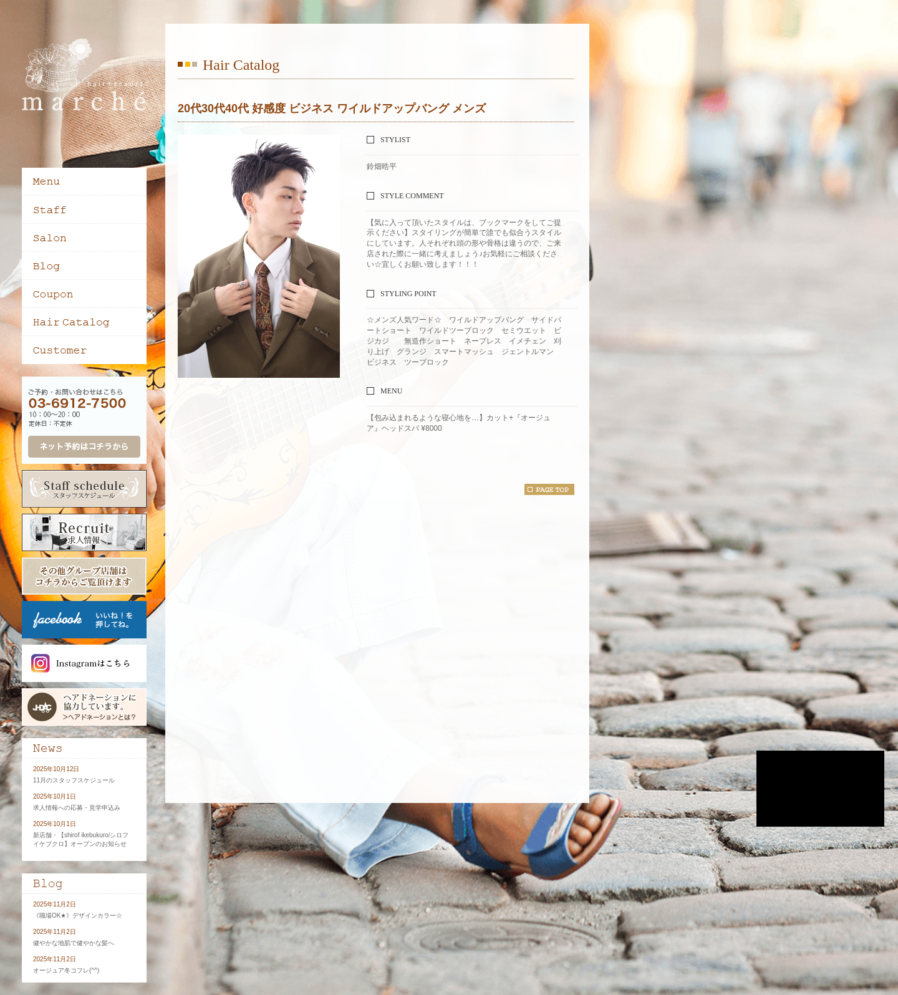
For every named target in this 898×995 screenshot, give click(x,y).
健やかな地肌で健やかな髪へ (73, 943)
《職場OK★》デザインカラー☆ (77, 915)
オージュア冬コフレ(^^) (66, 970)
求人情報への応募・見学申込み (76, 807)
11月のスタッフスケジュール (74, 780)
